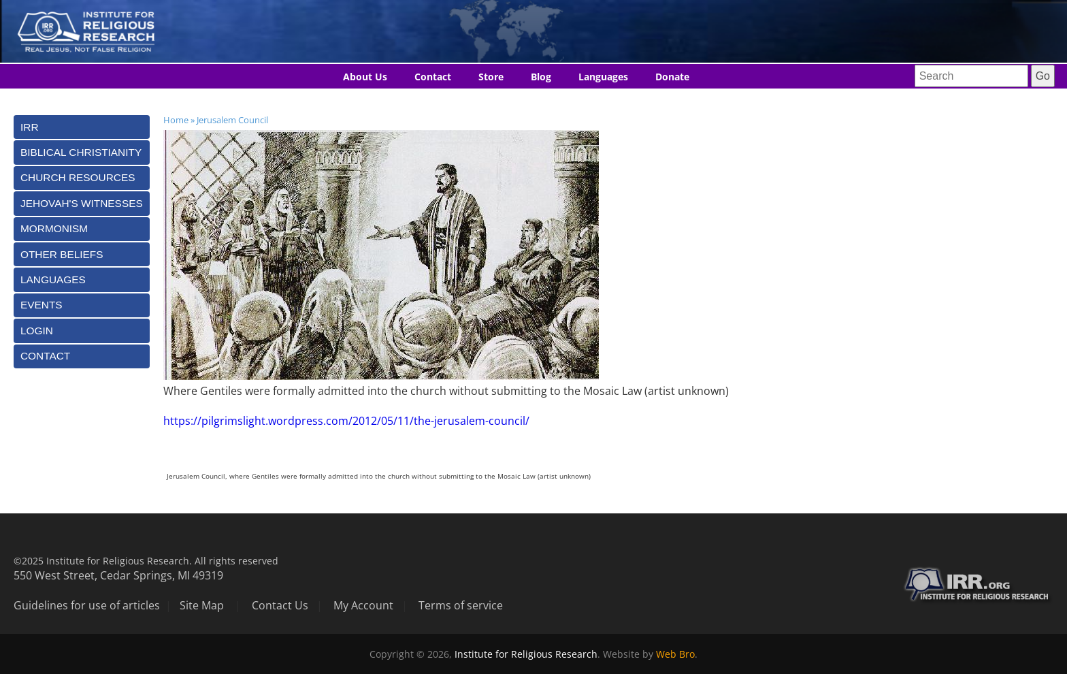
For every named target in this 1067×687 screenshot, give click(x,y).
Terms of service (460, 605)
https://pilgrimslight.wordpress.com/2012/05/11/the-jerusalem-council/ (346, 420)
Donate (672, 76)
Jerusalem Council (232, 120)
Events (41, 304)
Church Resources (77, 177)
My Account (363, 605)
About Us (365, 76)
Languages (603, 76)
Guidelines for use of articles (87, 605)
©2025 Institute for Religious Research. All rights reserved (146, 560)
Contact (432, 76)
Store (491, 76)
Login (36, 330)
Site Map (202, 605)
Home (175, 120)
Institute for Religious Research (526, 654)
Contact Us (280, 605)
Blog (541, 76)
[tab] (82, 127)
